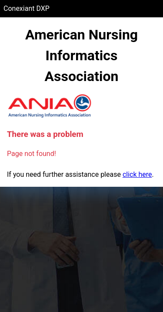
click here (137, 174)
